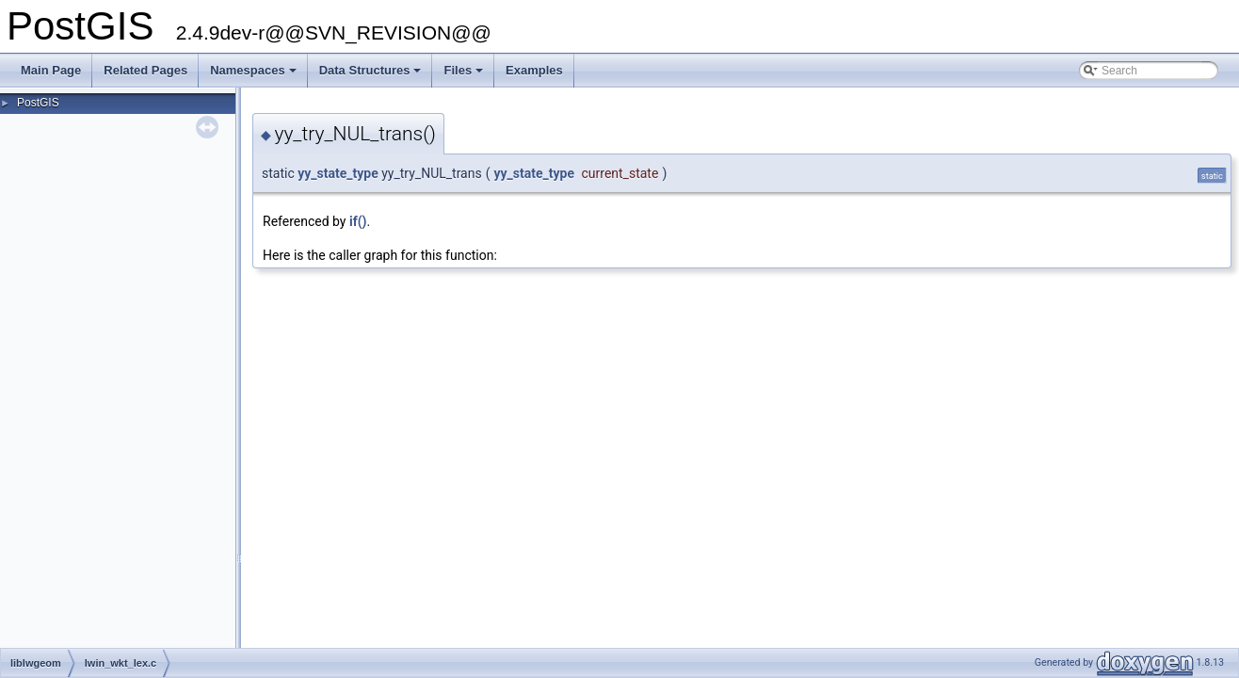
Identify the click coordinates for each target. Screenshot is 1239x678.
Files (464, 75)
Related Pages (145, 70)
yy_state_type (338, 173)
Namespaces (254, 75)
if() (358, 221)
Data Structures (372, 75)
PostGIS (38, 102)
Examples (534, 70)
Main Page (51, 70)
